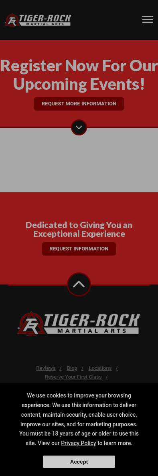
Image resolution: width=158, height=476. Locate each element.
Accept (79, 462)
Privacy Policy (78, 443)
